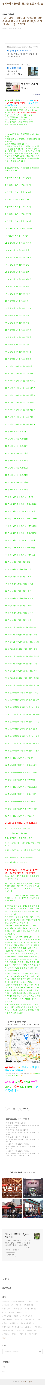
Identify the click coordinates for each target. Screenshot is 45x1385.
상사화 (5, 1323)
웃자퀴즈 (39, 1327)
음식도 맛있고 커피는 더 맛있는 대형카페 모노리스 (22, 55)
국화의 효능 (32, 1330)
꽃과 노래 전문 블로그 (10, 1316)
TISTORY (23, 1382)
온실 (30, 1301)
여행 (7, 1119)
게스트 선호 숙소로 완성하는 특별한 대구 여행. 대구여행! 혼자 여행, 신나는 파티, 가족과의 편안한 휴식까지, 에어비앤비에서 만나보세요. (15, 72)
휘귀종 (19, 1305)
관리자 (30, 1382)
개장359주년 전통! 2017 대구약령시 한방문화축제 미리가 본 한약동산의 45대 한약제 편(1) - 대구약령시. (17, 1153)
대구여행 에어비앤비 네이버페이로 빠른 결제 (15, 68)
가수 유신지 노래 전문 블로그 (22, 1327)
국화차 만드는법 (31, 1309)
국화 (37, 1301)
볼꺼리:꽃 (6, 1327)
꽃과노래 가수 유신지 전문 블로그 (14, 1301)
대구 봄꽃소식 (7, 1320)
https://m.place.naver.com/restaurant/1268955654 (19, 47)
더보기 (4, 1338)
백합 (4, 1312)
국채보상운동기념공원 (32, 1320)
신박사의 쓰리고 (26, 1316)
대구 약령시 (13, 1119)
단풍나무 (19, 1320)
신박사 (12, 1312)
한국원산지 (14, 1323)
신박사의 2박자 (8, 1305)
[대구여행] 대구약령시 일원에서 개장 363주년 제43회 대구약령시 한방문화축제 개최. (17, 1125)
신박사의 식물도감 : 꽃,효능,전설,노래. (20, 3)
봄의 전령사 (7, 1309)
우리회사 (6, 1334)
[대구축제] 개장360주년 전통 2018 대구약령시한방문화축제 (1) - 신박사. (17, 1139)
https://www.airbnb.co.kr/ (16, 64)
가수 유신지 (18, 1309)
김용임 (15, 1334)
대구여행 (23, 1334)
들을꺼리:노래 (22, 1312)
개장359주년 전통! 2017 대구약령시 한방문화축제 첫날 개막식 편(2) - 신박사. (17, 1146)
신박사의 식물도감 (28, 1323)
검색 (40, 1351)
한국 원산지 (29, 1305)
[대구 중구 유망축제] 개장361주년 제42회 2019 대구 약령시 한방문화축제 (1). (17, 1132)
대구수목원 (33, 1334)
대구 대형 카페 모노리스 (19, 50)
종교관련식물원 (8, 1330)
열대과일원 (20, 1330)
